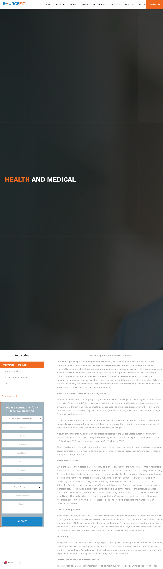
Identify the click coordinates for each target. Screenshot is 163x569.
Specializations (100, 4)
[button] (22, 365)
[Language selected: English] (11, 562)
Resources (129, 4)
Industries (115, 4)
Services (74, 4)
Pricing (85, 4)
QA (6, 383)
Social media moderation (16, 377)
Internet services (13, 371)
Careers (141, 4)
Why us (48, 4)
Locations (60, 4)
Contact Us (154, 4)
